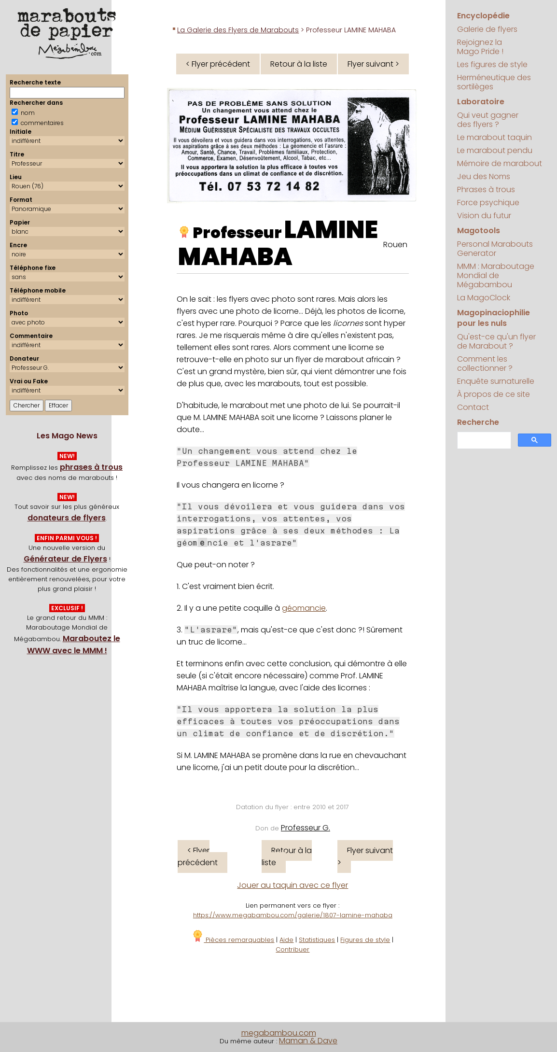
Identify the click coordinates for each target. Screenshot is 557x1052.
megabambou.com (278, 1032)
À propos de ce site (493, 394)
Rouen (395, 244)
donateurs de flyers (67, 517)
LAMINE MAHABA (278, 243)
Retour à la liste (298, 64)
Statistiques (317, 939)
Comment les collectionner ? (485, 363)
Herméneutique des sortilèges (494, 82)
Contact (473, 407)
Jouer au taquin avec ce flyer (292, 885)
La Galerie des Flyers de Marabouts (238, 30)
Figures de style (365, 939)
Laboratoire (480, 101)
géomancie (304, 608)
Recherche (478, 422)
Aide (286, 939)
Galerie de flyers (487, 29)
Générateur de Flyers (65, 558)
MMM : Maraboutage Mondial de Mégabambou (495, 275)
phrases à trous (91, 467)
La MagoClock (483, 297)
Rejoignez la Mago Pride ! (480, 47)
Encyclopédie (483, 15)
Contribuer (292, 949)
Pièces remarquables (233, 939)
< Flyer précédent (218, 64)
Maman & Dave (308, 1040)
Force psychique (488, 202)
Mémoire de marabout (499, 163)
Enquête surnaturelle (495, 381)
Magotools (478, 230)
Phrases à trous (486, 189)
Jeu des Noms (483, 176)
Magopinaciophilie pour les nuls (493, 318)
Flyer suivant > (373, 64)
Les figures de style (492, 64)
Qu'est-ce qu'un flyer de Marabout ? (496, 341)
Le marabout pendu (494, 150)
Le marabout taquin (494, 137)
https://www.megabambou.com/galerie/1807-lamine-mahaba (292, 915)
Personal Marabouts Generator (495, 248)
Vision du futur (484, 215)
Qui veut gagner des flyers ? (487, 120)
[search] (483, 441)
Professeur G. (305, 827)
